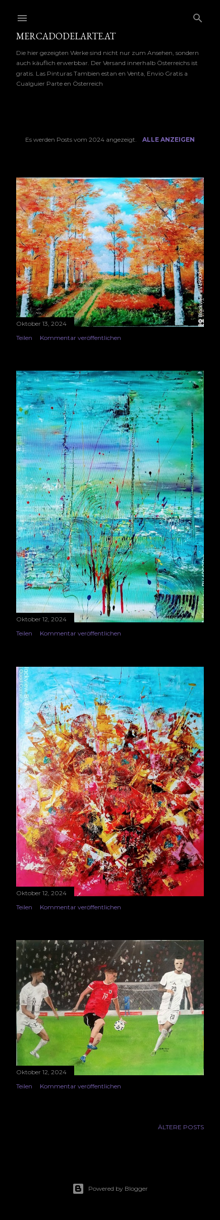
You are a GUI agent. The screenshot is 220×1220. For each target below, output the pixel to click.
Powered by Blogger (110, 1189)
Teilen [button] (24, 337)
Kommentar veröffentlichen (80, 337)
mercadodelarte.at (66, 36)
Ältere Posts (181, 1127)
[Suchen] (198, 16)
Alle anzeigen (168, 139)
